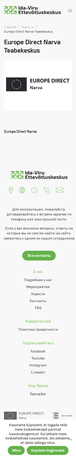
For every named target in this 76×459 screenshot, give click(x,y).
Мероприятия (38, 286)
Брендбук (38, 393)
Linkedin (38, 372)
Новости (38, 294)
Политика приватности (38, 329)
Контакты (38, 300)
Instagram (38, 365)
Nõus (16, 450)
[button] (11, 189)
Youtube (38, 358)
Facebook (38, 351)
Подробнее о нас (38, 279)
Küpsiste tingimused (47, 450)
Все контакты (39, 255)
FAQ (38, 307)
